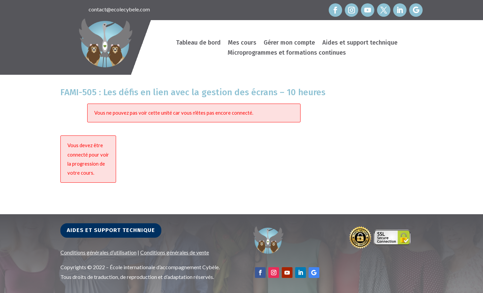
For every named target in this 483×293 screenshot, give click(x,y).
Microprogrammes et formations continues (287, 53)
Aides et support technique (359, 43)
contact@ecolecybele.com (119, 9)
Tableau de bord (198, 43)
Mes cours (242, 43)
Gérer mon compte (289, 43)
